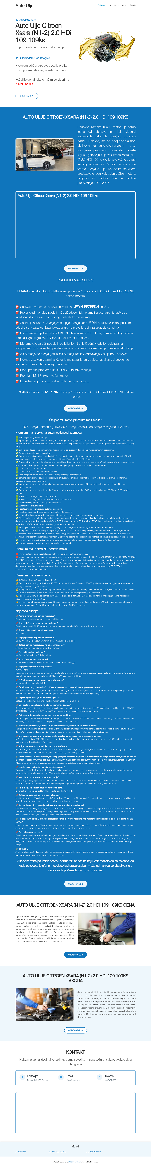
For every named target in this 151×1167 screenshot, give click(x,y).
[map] (37, 1078)
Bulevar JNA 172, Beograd (33, 58)
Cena (116, 5)
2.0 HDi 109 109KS (57, 1151)
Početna (101, 5)
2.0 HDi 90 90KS (93, 1151)
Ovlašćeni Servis (74, 1162)
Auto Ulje (24, 5)
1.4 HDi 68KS (20, 1151)
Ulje (109, 5)
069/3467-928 (26, 19)
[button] (20, 154)
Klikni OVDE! (24, 84)
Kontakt (133, 5)
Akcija (124, 5)
